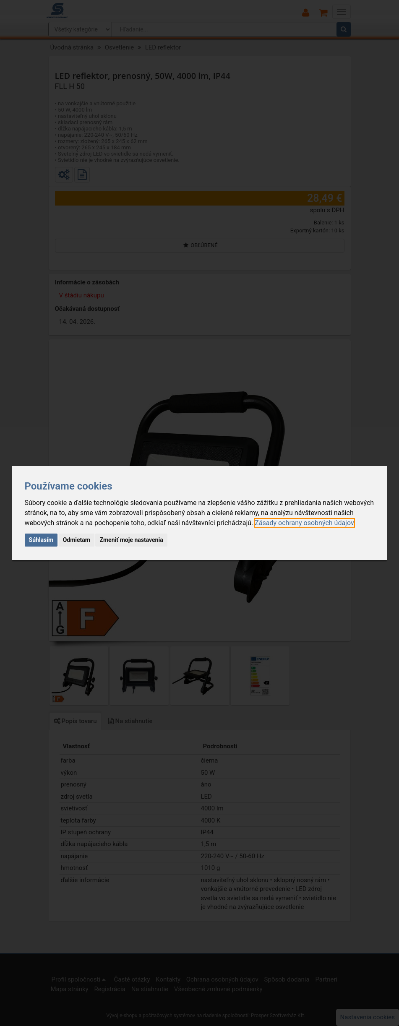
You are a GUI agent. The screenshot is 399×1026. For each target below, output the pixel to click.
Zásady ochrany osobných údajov (304, 523)
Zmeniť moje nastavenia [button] (131, 539)
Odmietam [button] (76, 539)
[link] (304, 523)
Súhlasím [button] (41, 539)
